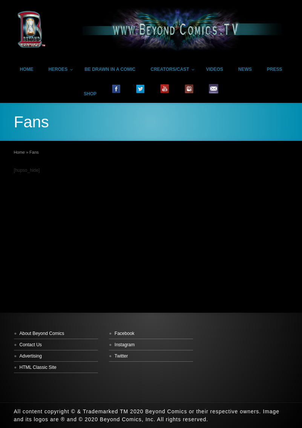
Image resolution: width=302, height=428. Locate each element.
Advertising (31, 356)
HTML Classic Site (38, 367)
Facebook (125, 333)
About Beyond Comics (42, 333)
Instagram (125, 344)
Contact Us (31, 344)
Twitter (121, 356)
